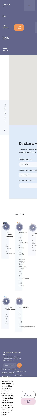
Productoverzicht (7, 369)
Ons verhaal (5, 26)
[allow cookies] (28, 401)
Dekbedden (6, 377)
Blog (4, 16)
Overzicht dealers (19, 377)
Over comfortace (20, 370)
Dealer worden (5, 49)
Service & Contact (6, 38)
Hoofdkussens (7, 373)
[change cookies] (28, 394)
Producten (6, 5)
